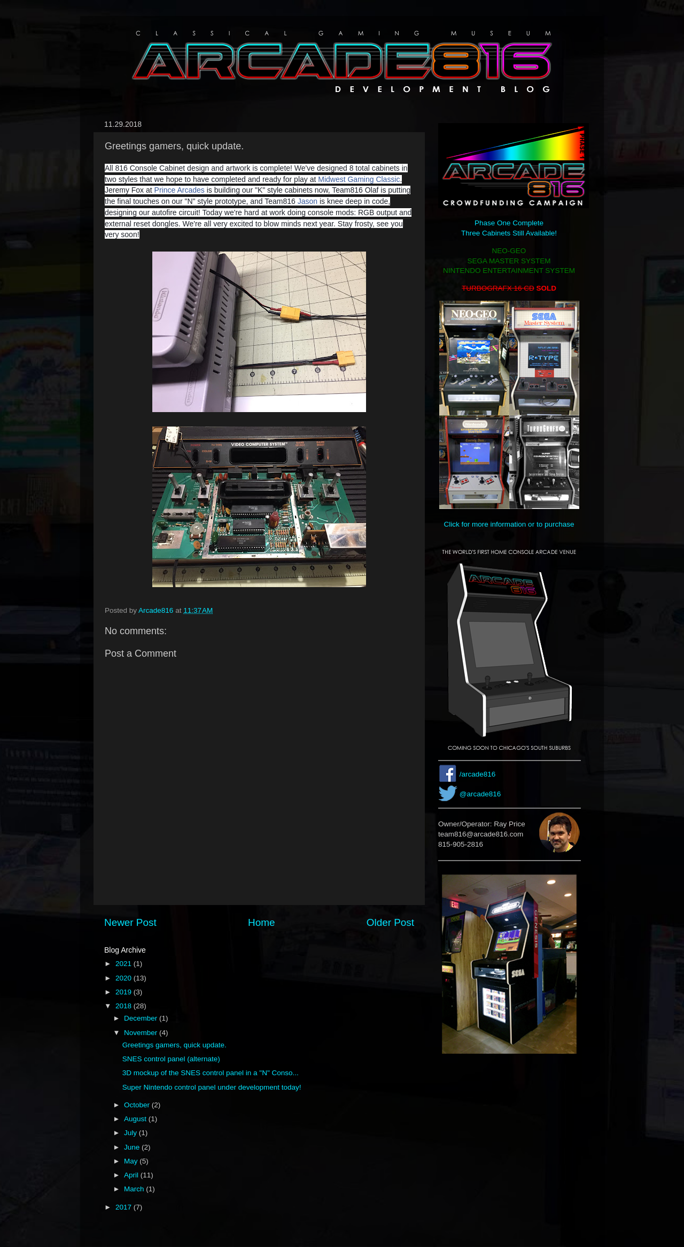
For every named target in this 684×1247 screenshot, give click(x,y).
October (138, 1105)
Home (261, 922)
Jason (307, 201)
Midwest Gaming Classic (359, 179)
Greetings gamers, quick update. (174, 1045)
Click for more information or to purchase (509, 524)
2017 (124, 1207)
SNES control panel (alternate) (171, 1059)
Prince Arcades (179, 190)
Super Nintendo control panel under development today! (211, 1087)
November (141, 1033)
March (135, 1189)
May (131, 1161)
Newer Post (130, 922)
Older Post (390, 922)
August (136, 1119)
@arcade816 (480, 794)
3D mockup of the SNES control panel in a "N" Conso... (210, 1073)
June (133, 1147)
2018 (124, 1006)
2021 (124, 964)
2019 (124, 992)
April (132, 1175)
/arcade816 (478, 774)
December (141, 1018)
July (131, 1133)
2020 (124, 978)
